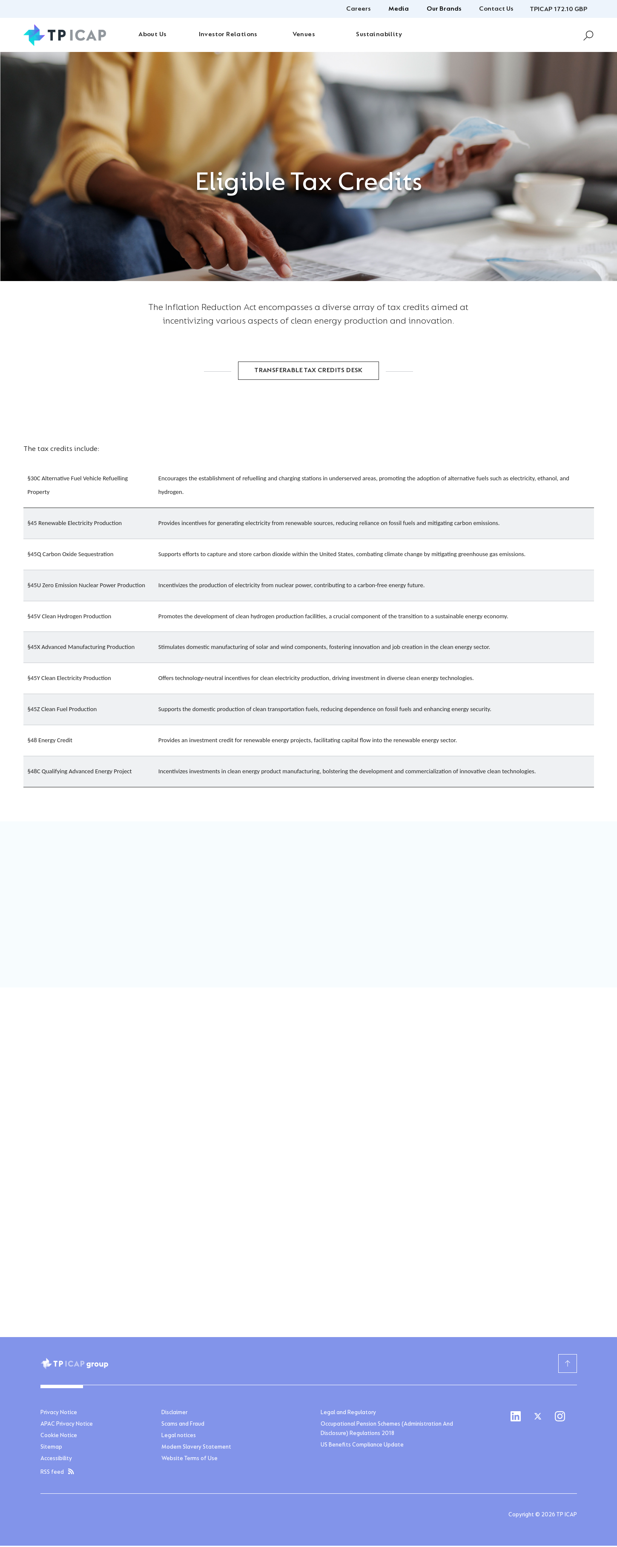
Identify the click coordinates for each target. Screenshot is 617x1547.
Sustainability (379, 34)
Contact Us (496, 9)
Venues (304, 34)
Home (48, 408)
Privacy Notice (58, 1414)
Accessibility (56, 1460)
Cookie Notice (58, 1437)
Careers (358, 9)
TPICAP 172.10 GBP (558, 9)
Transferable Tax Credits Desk (308, 372)
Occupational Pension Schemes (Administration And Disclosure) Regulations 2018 (387, 1430)
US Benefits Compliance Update (362, 1446)
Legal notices (178, 1437)
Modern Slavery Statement (196, 1449)
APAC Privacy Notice (66, 1426)
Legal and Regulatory (348, 1414)
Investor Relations (228, 34)
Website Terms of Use (189, 1460)
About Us (152, 34)
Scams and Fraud (182, 1426)
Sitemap (51, 1449)
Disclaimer (174, 1414)
